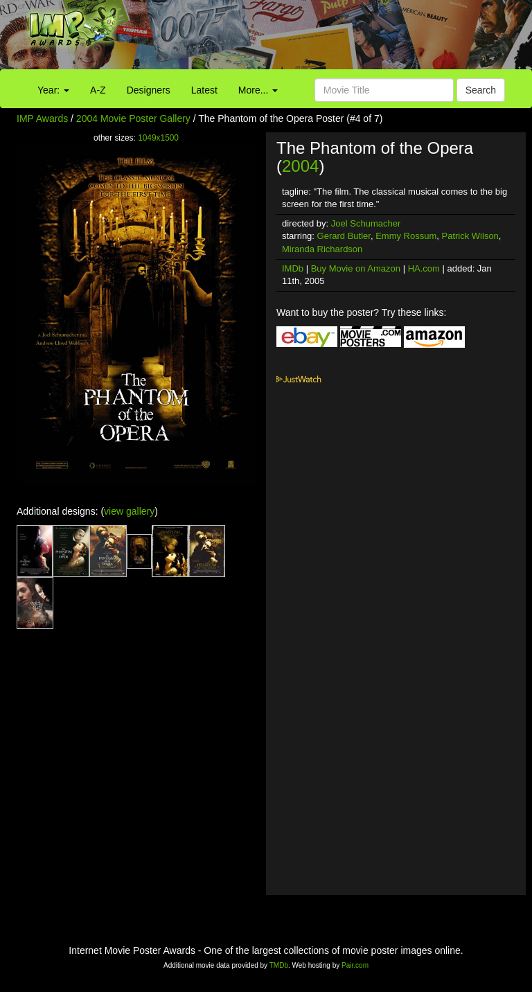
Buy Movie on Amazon (355, 268)
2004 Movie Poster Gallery (133, 118)
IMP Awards (42, 118)
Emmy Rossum (405, 236)
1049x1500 (158, 138)
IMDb (292, 268)
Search (481, 90)
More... (258, 90)
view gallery (129, 511)
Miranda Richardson (322, 249)
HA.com (424, 268)
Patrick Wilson (470, 236)
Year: (53, 90)
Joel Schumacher (365, 223)
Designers (148, 90)
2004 (300, 166)
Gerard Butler (344, 236)
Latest (204, 90)
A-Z (98, 90)
